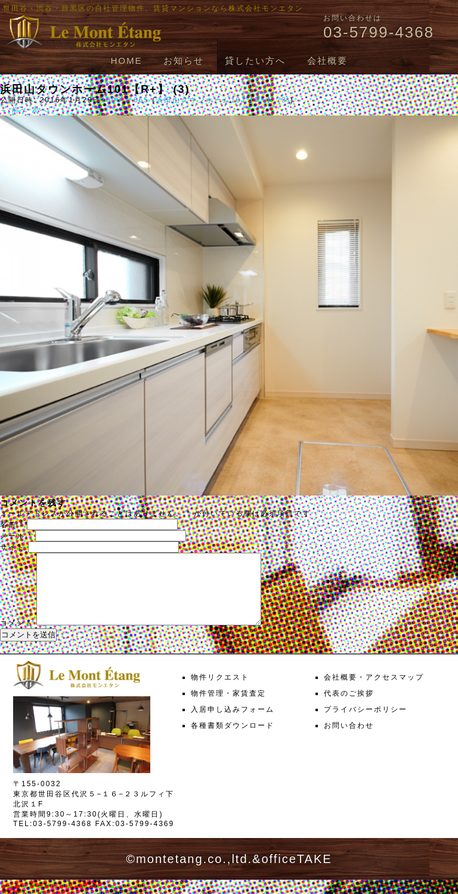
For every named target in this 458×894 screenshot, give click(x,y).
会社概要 (327, 60)
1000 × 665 (124, 100)
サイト (12, 547)
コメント (16, 637)
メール (16, 536)
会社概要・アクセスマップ (374, 691)
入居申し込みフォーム (232, 723)
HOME (126, 60)
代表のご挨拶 (349, 707)
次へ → (46, 110)
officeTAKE (296, 873)
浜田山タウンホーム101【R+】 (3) (223, 100)
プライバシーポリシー (365, 723)
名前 (12, 525)
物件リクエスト (220, 691)
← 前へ (14, 110)
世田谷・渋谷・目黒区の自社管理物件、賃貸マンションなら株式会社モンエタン (153, 8)
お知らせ (183, 60)
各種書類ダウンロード (232, 740)
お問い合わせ (349, 740)
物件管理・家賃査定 (228, 707)
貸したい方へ (255, 60)
